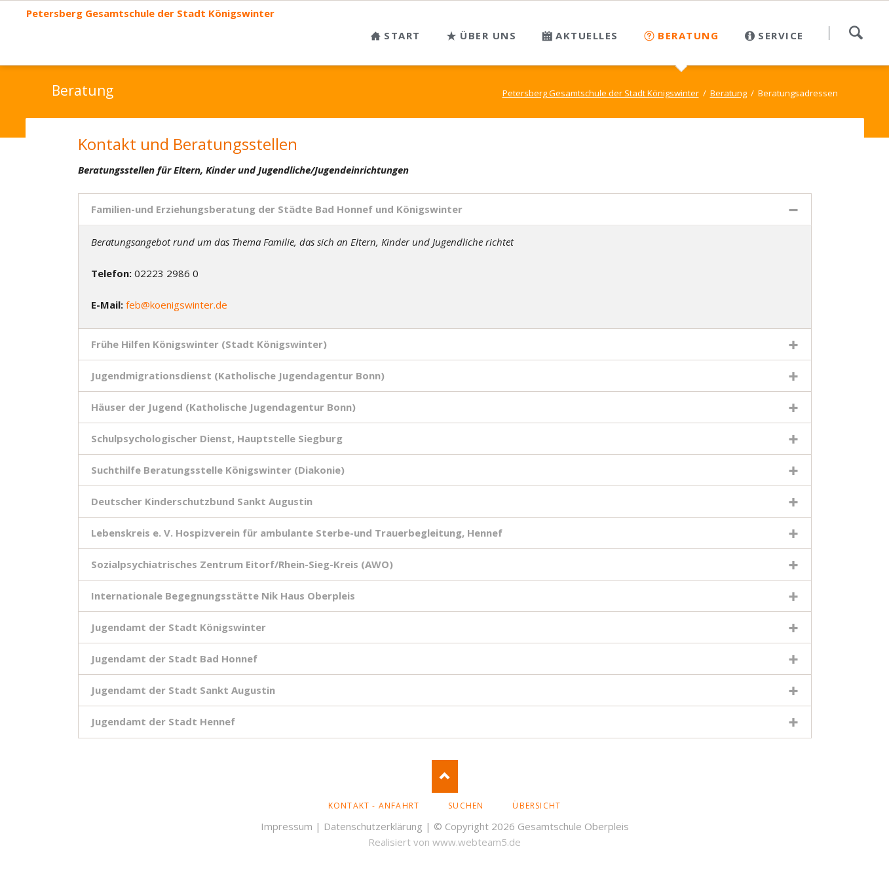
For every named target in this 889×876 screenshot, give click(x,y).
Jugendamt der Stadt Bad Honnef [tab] (174, 658)
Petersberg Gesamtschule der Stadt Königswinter (150, 13)
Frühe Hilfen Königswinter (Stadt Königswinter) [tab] (209, 344)
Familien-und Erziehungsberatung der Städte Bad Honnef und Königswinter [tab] (277, 209)
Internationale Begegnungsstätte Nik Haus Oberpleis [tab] (223, 595)
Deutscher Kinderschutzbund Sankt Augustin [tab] (201, 501)
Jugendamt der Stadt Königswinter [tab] (178, 627)
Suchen (855, 33)
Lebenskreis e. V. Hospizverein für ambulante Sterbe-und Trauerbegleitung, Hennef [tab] (296, 532)
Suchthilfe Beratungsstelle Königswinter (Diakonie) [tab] (218, 469)
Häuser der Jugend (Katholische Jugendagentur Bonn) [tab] (223, 406)
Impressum (286, 826)
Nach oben (445, 776)
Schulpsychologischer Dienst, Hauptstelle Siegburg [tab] (217, 438)
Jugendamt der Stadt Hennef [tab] (163, 721)
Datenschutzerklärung (373, 826)
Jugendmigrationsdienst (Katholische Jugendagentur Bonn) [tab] (238, 375)
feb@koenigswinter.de (176, 304)
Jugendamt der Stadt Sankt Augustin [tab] (183, 689)
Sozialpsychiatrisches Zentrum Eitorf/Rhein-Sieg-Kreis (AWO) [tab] (242, 564)
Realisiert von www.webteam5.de (444, 841)
